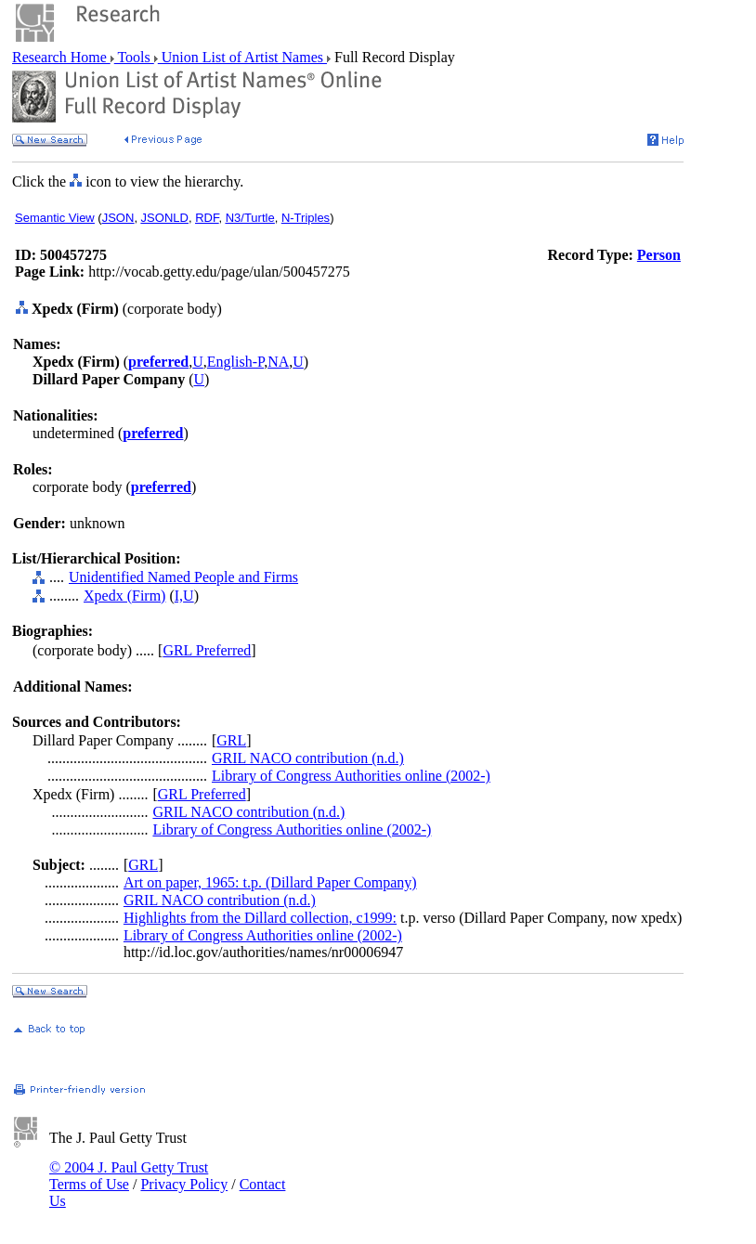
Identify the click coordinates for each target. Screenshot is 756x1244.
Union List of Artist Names (242, 57)
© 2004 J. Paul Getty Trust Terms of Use (128, 1176)
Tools (134, 57)
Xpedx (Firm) (124, 595)
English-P (235, 361)
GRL (231, 740)
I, (179, 595)
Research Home (61, 57)
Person (659, 255)
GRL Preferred (207, 650)
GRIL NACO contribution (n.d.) (308, 758)
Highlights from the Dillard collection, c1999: (260, 918)
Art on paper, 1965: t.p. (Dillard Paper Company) (270, 882)
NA (278, 361)
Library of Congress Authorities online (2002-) (351, 776)
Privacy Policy (184, 1184)
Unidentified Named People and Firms (183, 577)
